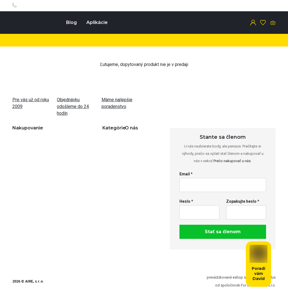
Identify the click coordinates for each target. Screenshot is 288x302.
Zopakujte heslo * (242, 201)
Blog (71, 22)
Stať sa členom (223, 231)
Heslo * (186, 201)
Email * (186, 174)
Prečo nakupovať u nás (232, 161)
